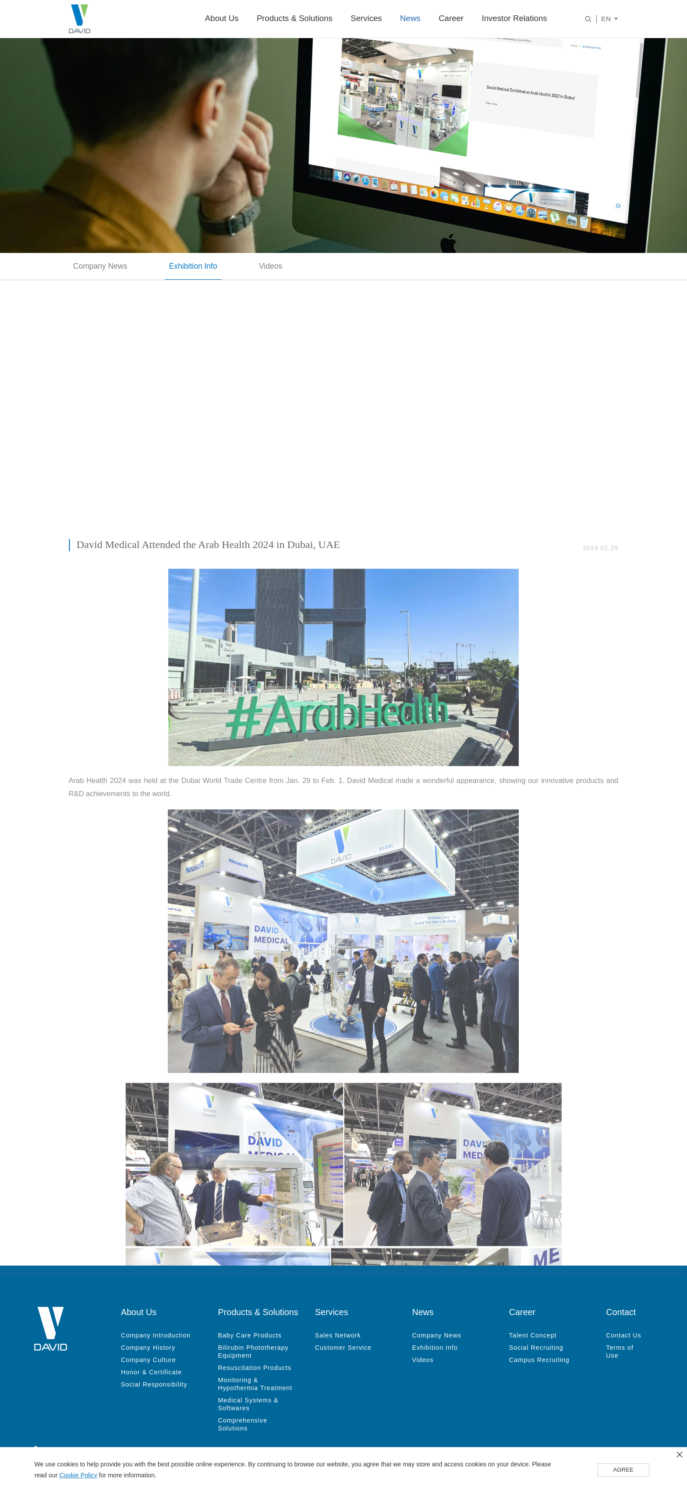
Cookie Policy (78, 1475)
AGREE (623, 1470)
